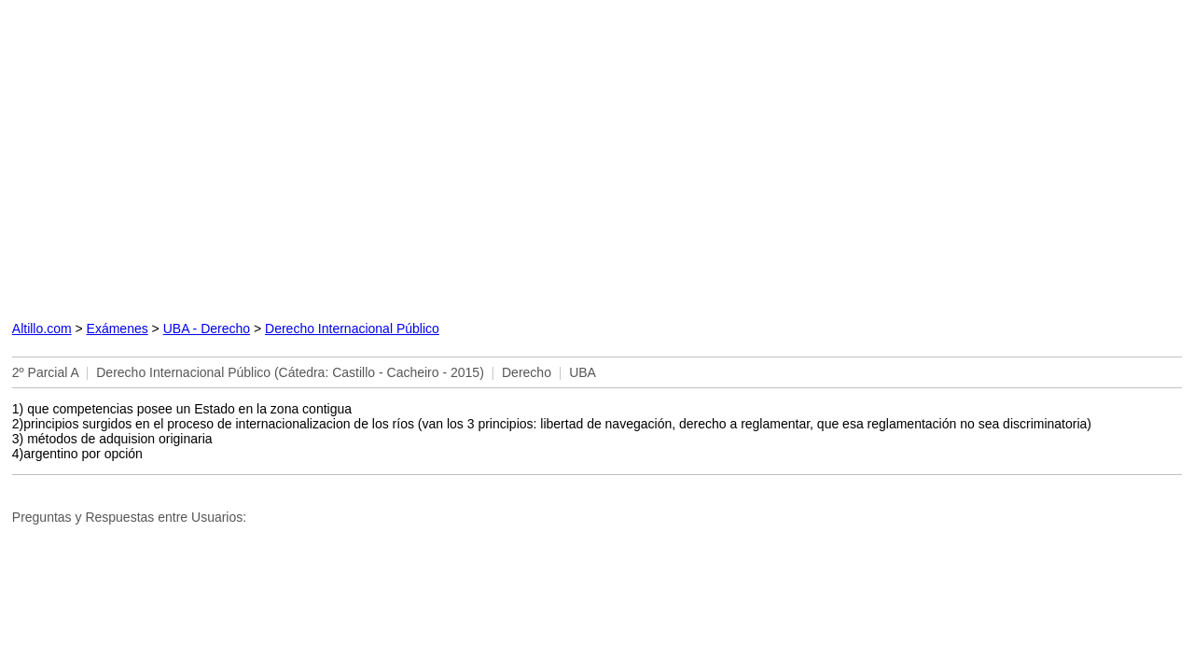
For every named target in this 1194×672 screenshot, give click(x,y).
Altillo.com (42, 328)
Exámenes (117, 328)
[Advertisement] (404, 156)
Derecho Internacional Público (352, 328)
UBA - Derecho (206, 328)
